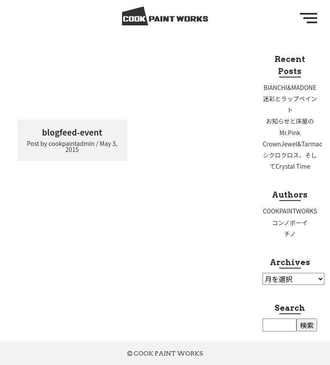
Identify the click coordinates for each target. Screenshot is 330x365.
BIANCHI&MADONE (289, 87)
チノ (290, 233)
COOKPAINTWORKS (290, 211)
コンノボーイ (290, 222)
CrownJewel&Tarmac (292, 143)
